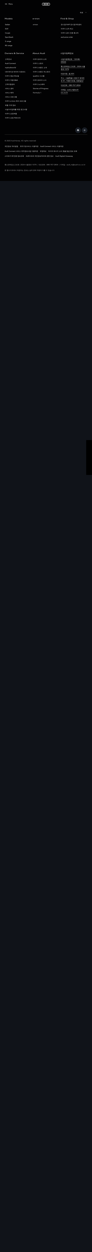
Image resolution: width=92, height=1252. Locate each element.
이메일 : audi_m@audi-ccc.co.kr (70, 91)
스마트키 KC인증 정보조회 (14, 156)
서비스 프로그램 (11, 97)
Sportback (9, 37)
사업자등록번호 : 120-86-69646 (70, 60)
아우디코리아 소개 (39, 59)
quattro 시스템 (38, 76)
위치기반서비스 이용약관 (29, 146)
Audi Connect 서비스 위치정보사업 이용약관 (21, 151)
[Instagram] (84, 130)
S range (8, 41)
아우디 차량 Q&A (11, 80)
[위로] (83, 12)
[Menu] (9, 4)
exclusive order (67, 37)
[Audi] (46, 4)
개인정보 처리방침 (11, 146)
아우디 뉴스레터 (39, 84)
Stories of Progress (40, 88)
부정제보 (43, 151)
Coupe (7, 33)
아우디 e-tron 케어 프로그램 (15, 101)
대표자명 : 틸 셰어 (67, 74)
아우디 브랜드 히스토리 (41, 72)
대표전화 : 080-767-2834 (70, 85)
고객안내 (8, 59)
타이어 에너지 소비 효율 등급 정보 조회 (62, 151)
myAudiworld (10, 67)
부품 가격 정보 (10, 105)
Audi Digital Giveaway (64, 156)
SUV (6, 29)
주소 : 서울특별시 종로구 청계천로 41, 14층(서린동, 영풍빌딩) (72, 79)
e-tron (35, 24)
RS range (8, 45)
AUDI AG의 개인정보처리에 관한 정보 (40, 156)
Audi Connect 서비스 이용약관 (51, 146)
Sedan (7, 24)
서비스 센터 (9, 88)
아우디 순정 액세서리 (13, 118)
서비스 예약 (9, 93)
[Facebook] (78, 130)
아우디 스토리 (38, 63)
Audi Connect (10, 63)
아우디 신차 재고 (67, 29)
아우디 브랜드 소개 (40, 67)
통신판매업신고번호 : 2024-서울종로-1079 (73, 67)
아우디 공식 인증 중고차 (70, 33)
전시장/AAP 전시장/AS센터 (71, 24)
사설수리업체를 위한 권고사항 (16, 109)
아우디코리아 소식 (39, 80)
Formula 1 (37, 93)
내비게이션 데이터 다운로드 (15, 72)
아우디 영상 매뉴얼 (12, 76)
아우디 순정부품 (11, 114)
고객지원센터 (10, 84)
